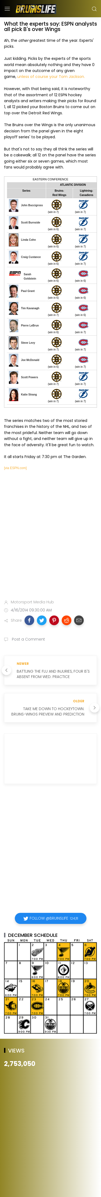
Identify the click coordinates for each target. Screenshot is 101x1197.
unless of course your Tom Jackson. (51, 76)
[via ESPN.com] (15, 468)
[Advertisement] (50, 537)
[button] (29, 620)
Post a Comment (28, 639)
